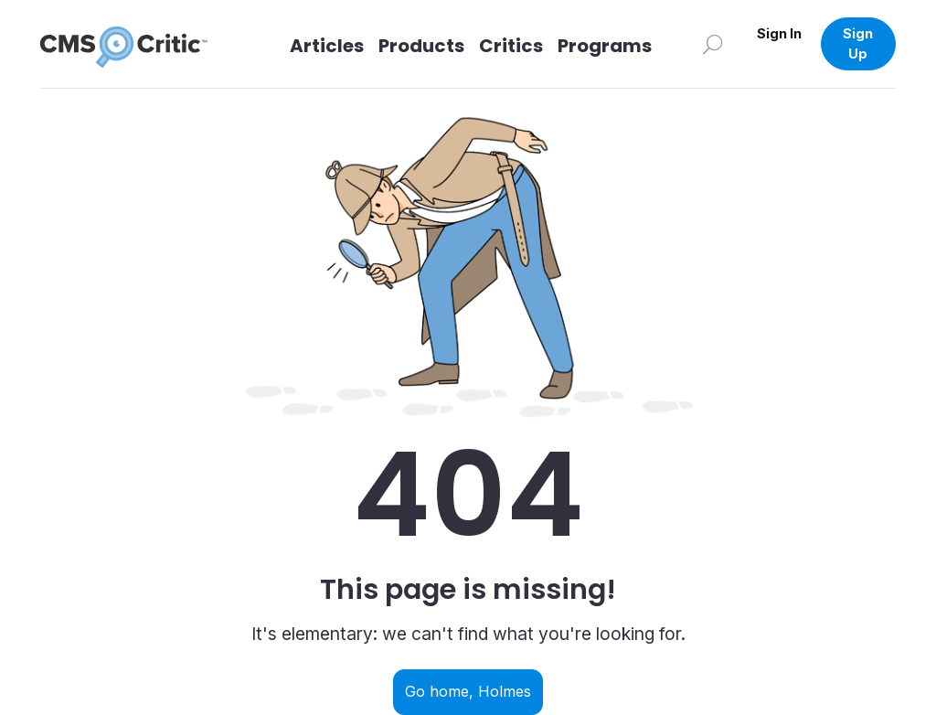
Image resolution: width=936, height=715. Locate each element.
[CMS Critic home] (138, 44)
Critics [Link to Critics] (511, 46)
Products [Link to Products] (421, 46)
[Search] (713, 43)
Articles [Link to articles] (327, 46)
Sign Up (858, 43)
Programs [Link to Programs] (605, 46)
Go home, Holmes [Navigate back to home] (468, 691)
